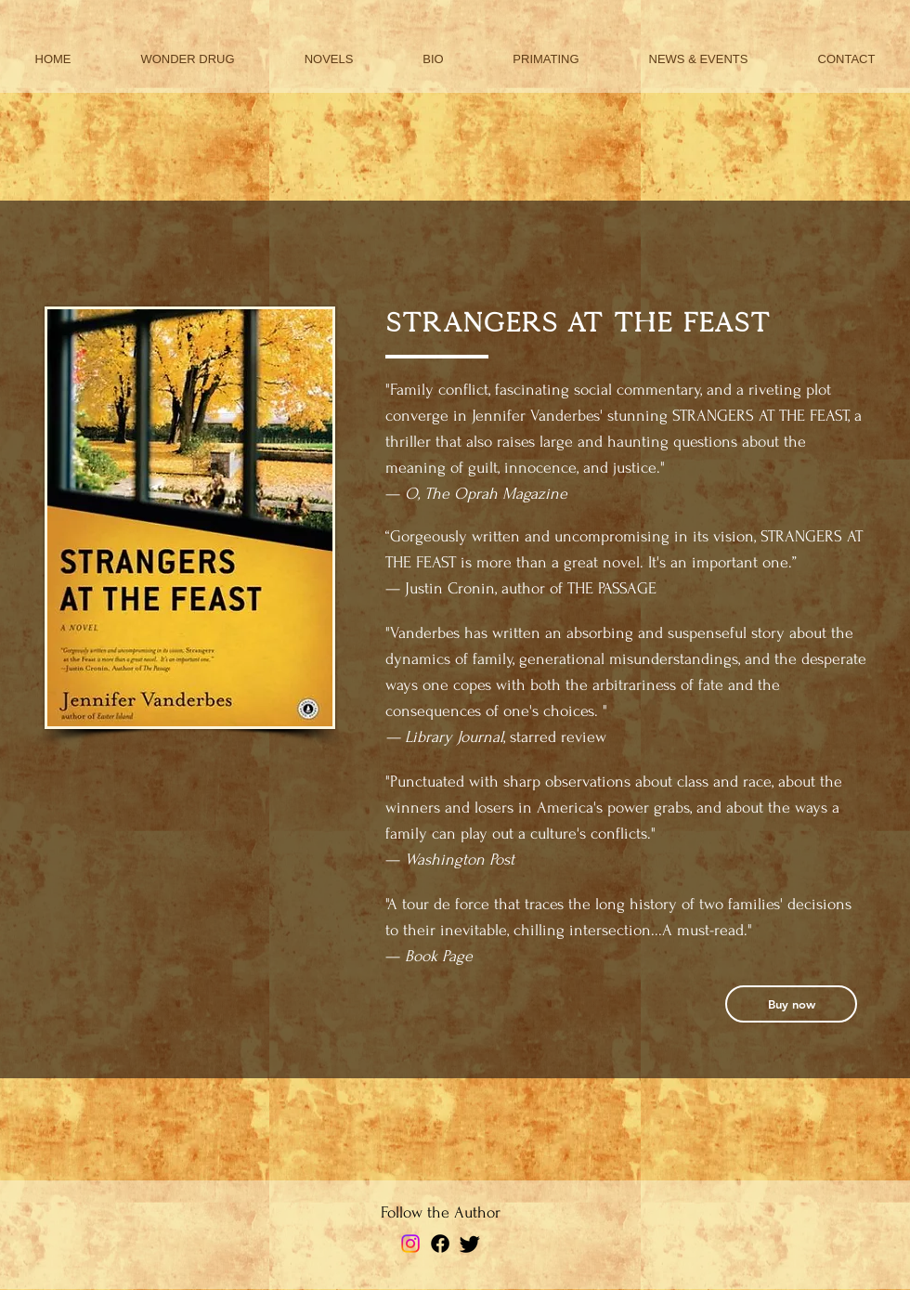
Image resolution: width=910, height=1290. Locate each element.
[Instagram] (410, 1243)
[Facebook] (440, 1243)
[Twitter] (470, 1243)
